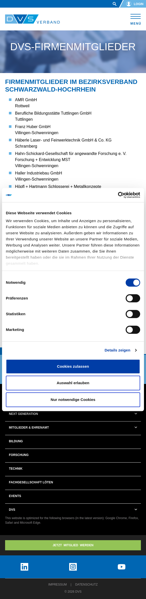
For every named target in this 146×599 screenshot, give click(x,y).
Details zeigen (117, 350)
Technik (15, 468)
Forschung (18, 455)
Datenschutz (86, 584)
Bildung (16, 441)
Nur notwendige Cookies (73, 399)
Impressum (57, 584)
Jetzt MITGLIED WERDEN (73, 545)
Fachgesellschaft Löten (31, 482)
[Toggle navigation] (135, 18)
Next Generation (23, 414)
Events (15, 496)
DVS (12, 510)
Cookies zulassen (73, 366)
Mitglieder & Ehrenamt (29, 427)
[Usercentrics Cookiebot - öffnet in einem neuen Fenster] (118, 195)
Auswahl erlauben (73, 383)
